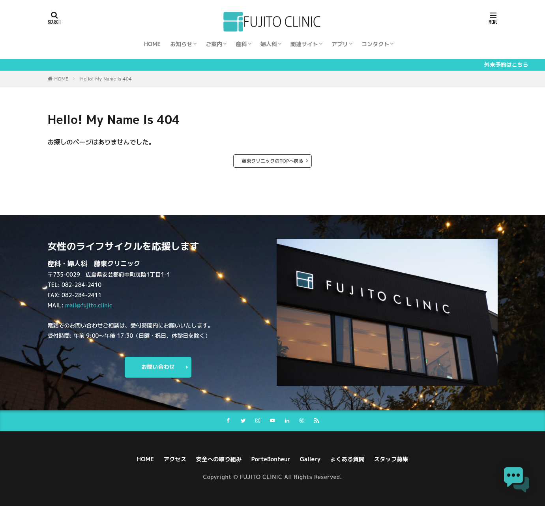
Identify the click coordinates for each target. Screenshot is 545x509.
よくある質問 (353, 462)
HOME (152, 44)
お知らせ (181, 44)
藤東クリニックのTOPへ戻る (272, 160)
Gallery (313, 462)
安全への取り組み (214, 462)
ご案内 (214, 44)
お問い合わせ (158, 368)
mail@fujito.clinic (88, 304)
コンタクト (375, 44)
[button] (520, 484)
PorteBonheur (270, 462)
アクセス (167, 462)
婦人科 (268, 44)
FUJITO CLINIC (261, 480)
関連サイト (304, 44)
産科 (241, 44)
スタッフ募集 (401, 462)
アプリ (339, 44)
